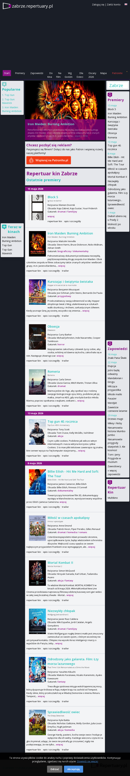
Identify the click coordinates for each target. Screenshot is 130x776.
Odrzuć (54, 769)
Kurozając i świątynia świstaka (70, 282)
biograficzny (64, 251)
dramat (62, 211)
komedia (72, 532)
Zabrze (116, 85)
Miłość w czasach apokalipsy (69, 518)
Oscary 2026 (92, 74)
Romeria (54, 371)
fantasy (69, 580)
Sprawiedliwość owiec (64, 712)
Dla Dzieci (80, 74)
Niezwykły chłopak (61, 611)
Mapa (103, 73)
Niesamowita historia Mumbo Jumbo (116, 431)
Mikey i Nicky (115, 423)
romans (83, 532)
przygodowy (64, 296)
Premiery (20, 73)
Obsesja (54, 326)
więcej (51, 216)
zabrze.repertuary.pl (32, 6)
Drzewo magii (115, 418)
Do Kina (50, 74)
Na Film (58, 74)
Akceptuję (73, 769)
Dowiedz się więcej (87, 761)
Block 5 (53, 197)
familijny (72, 211)
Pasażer (112, 398)
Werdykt (112, 403)
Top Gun (9, 95)
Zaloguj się (98, 4)
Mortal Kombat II (60, 563)
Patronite (117, 73)
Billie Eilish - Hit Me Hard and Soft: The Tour (116, 161)
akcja (60, 436)
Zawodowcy (114, 466)
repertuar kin (55, 221)
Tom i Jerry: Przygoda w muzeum (114, 458)
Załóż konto (114, 4)
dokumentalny (81, 251)
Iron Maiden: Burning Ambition (51, 124)
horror (61, 344)
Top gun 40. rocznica (63, 421)
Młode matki (115, 394)
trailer (65, 270)
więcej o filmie (81, 135)
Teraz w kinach (14, 229)
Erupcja (112, 366)
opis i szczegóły (72, 221)
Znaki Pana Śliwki (117, 357)
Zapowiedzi (36, 73)
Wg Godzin (68, 74)
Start (7, 73)
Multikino (113, 497)
